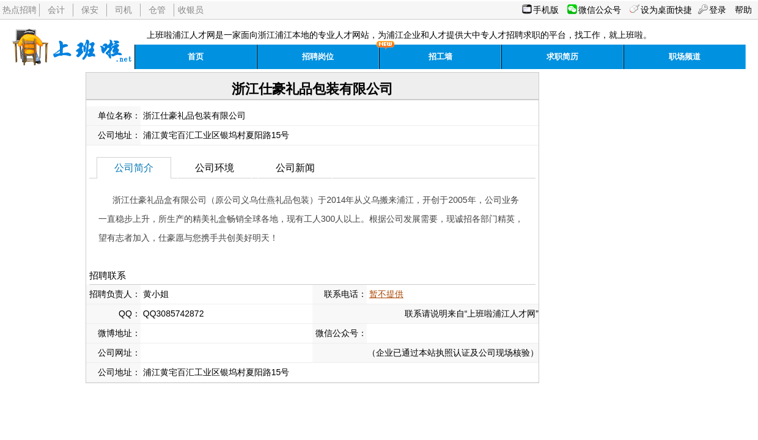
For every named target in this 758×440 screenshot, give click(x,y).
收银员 (191, 10)
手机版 (546, 10)
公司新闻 (295, 168)
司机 (123, 10)
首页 (196, 56)
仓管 (157, 10)
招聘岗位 (318, 56)
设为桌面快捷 (666, 10)
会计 (56, 10)
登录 (717, 10)
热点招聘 (19, 10)
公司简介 (133, 168)
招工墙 (440, 56)
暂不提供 (386, 294)
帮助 (743, 10)
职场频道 (685, 56)
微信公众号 (599, 10)
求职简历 (562, 56)
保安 (89, 10)
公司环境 (214, 168)
